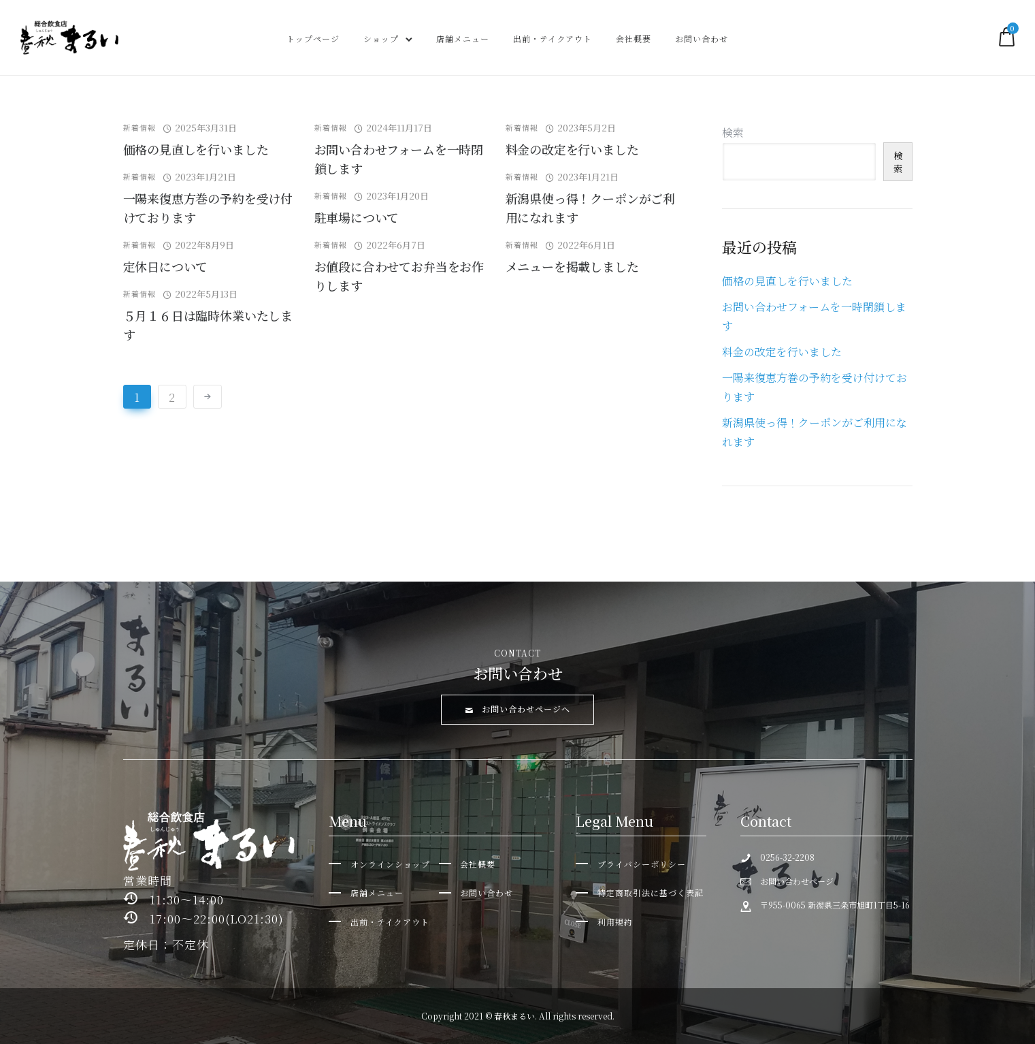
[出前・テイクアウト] (379, 921)
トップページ (313, 38)
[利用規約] (604, 921)
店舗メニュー (462, 38)
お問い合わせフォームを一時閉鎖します (398, 158)
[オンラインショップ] (379, 863)
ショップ (381, 38)
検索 (733, 132)
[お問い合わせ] (476, 892)
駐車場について (356, 217)
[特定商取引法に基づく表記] (640, 892)
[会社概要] (467, 863)
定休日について (165, 266)
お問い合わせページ (797, 881)
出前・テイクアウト (552, 38)
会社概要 (633, 38)
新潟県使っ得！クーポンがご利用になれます (590, 207)
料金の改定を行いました (572, 149)
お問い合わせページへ (517, 708)
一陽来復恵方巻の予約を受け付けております (208, 207)
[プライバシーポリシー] (631, 863)
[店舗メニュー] (366, 892)
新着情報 (139, 127)
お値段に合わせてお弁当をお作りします (399, 275)
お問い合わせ (701, 38)
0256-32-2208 (787, 857)
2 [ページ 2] (172, 396)
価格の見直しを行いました (196, 149)
